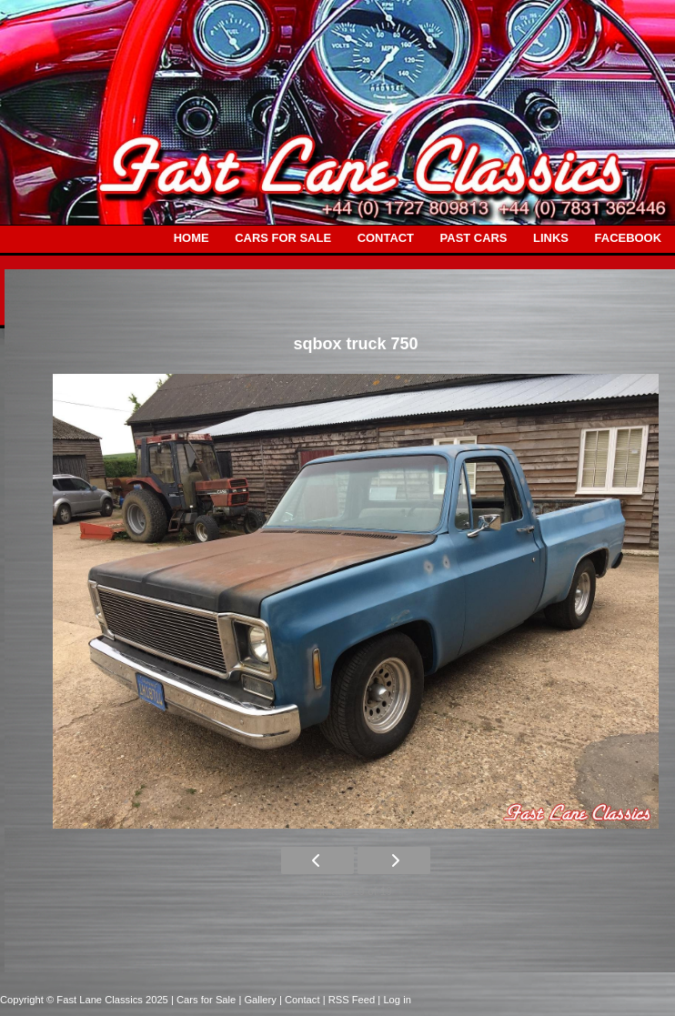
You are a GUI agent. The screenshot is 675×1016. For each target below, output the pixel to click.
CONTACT (386, 238)
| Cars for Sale (204, 999)
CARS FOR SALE (283, 238)
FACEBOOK (628, 238)
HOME (191, 238)
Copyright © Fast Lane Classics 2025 (85, 999)
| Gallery (258, 999)
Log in (396, 999)
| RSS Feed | (353, 999)
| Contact (301, 999)
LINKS (551, 238)
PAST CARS (474, 238)
